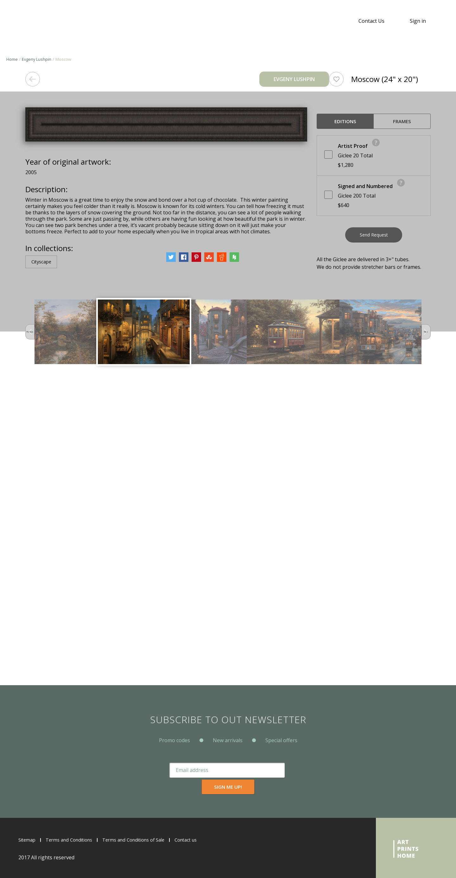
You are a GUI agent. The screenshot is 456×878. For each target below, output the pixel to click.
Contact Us (371, 20)
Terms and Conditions (74, 839)
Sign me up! (284, 786)
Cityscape (43, 560)
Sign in (418, 20)
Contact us (203, 839)
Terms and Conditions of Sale (145, 839)
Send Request (374, 237)
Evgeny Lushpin (37, 59)
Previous (33, 631)
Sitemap (28, 839)
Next (423, 631)
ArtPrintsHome (34, 21)
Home (12, 59)
